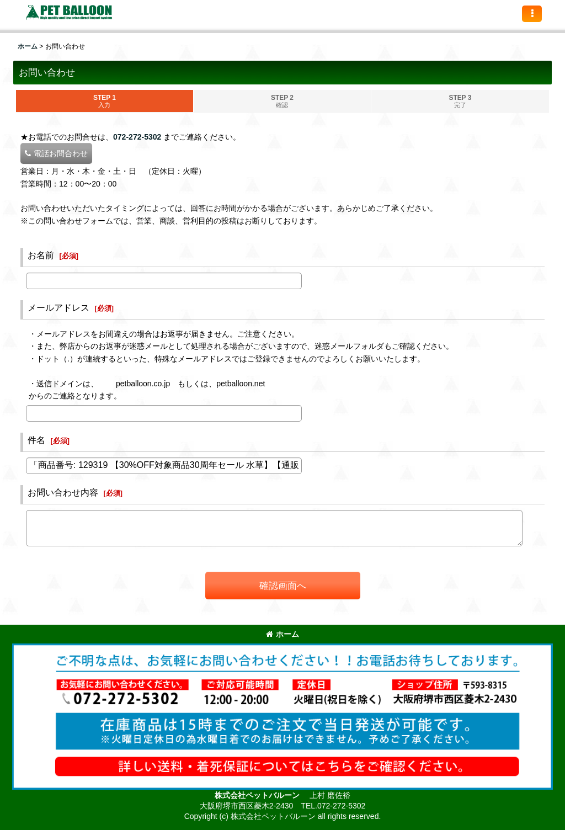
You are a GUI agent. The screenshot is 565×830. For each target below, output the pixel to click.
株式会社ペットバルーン (258, 795)
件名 (36, 440)
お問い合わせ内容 (63, 492)
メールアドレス (58, 307)
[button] (532, 14)
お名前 (41, 255)
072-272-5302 (137, 136)
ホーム (282, 634)
